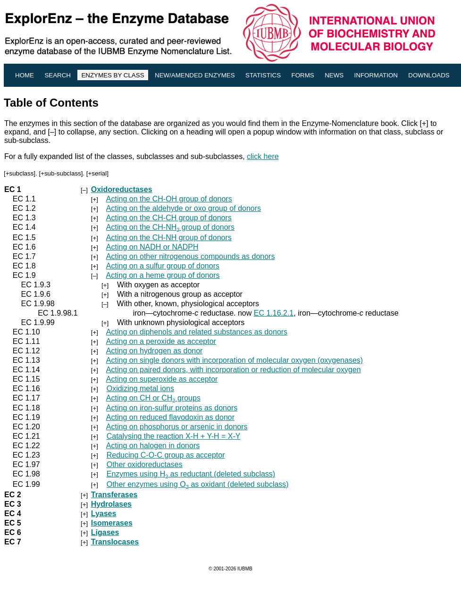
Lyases (104, 514)
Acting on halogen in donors (153, 446)
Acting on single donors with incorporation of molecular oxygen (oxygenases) (234, 360)
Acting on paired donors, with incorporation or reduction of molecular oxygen (233, 370)
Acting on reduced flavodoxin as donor (170, 417)
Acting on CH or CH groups (153, 398)
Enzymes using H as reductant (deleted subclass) (191, 474)
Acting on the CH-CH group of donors (169, 218)
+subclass (20, 173)
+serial (97, 173)
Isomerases (112, 523)
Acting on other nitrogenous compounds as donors (190, 256)
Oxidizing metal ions (140, 388)
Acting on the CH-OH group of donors (169, 199)
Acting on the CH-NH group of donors (170, 227)
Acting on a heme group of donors (162, 275)
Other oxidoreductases (145, 464)
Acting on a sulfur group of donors (162, 266)
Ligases (105, 532)
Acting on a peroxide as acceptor (161, 341)
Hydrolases (111, 504)
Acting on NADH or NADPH (152, 247)
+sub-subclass (61, 173)
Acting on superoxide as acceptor (162, 379)
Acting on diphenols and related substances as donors (196, 332)
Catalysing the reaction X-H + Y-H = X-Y (174, 436)
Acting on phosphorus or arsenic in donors (177, 427)
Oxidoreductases (121, 189)
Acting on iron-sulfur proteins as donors (171, 408)
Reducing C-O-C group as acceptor (166, 455)
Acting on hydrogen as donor (154, 351)
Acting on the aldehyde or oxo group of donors (183, 208)
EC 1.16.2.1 (274, 313)
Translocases (115, 542)
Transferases (114, 495)
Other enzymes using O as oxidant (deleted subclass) (198, 484)
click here (263, 156)
